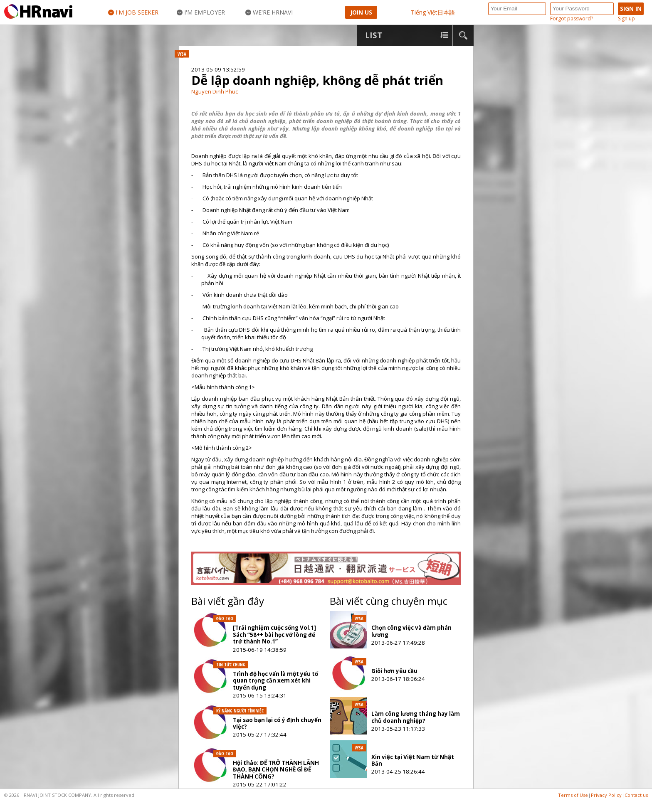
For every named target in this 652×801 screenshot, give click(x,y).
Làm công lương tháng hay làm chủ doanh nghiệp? (415, 717)
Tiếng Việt (424, 12)
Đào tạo (224, 618)
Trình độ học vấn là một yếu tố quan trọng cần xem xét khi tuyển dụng (275, 680)
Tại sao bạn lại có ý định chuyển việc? (277, 723)
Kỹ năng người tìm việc (240, 711)
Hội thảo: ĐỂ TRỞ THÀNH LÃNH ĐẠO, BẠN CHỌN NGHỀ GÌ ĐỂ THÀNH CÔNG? (276, 769)
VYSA (182, 54)
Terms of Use (573, 795)
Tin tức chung (230, 665)
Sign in (631, 8)
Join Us (361, 12)
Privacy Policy (606, 795)
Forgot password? (571, 19)
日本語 (446, 12)
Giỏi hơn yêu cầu (394, 671)
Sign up (626, 19)
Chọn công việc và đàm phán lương (411, 631)
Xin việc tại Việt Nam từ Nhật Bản (412, 760)
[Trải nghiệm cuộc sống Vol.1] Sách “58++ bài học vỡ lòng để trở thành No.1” (274, 634)
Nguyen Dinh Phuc (214, 91)
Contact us (636, 795)
